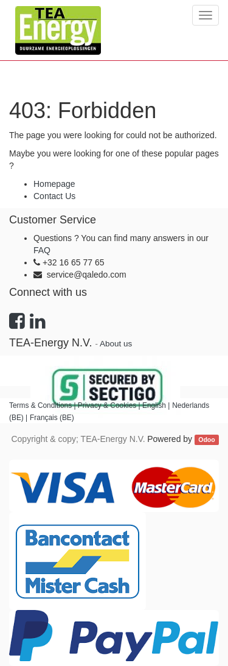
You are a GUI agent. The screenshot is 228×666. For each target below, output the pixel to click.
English (154, 405)
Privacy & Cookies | (110, 405)
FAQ (41, 250)
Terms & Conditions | (43, 405)
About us (116, 343)
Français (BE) (52, 417)
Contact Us (54, 196)
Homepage (54, 184)
